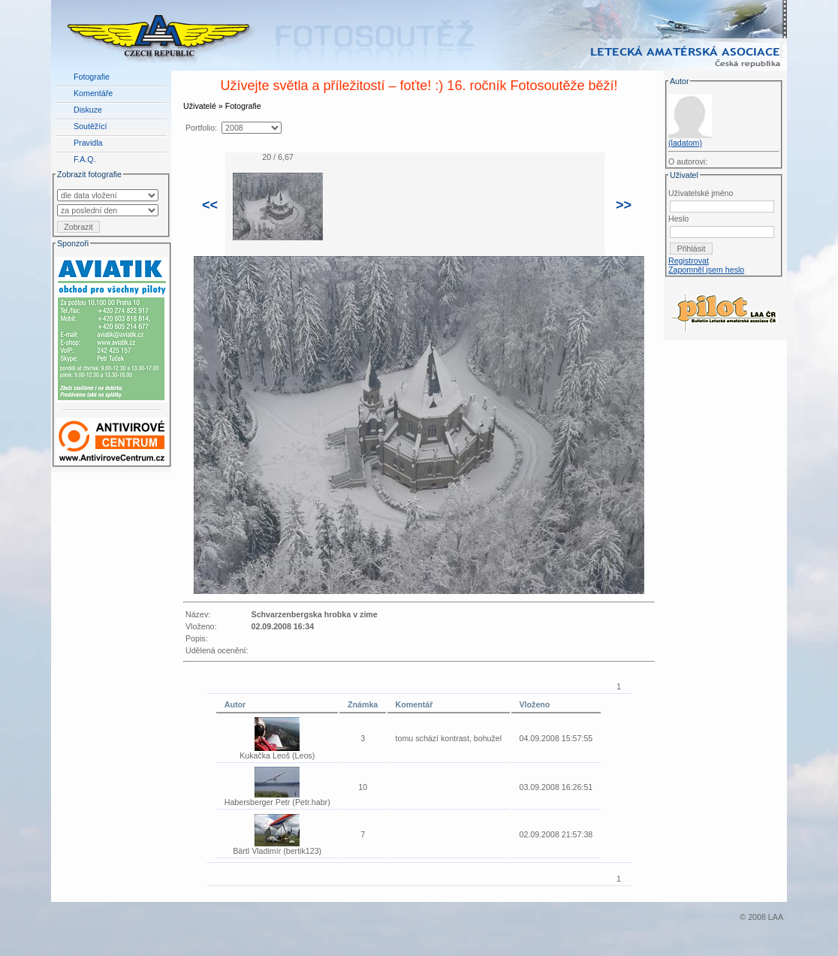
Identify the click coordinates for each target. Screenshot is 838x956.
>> (624, 205)
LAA (775, 916)
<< (210, 205)
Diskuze (88, 109)
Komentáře (93, 93)
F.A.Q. (85, 159)
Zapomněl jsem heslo (706, 269)
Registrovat (688, 260)
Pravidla (88, 142)
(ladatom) (685, 142)
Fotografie (92, 76)
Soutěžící (90, 126)
